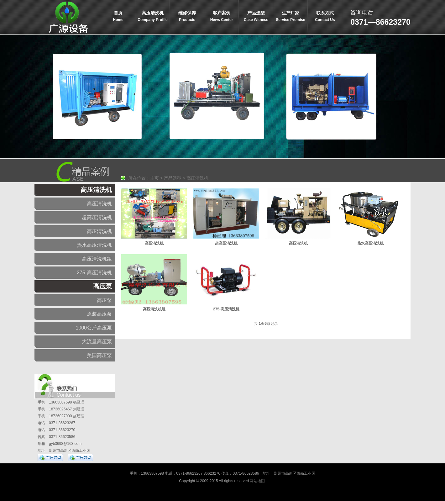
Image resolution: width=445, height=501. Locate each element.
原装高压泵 (99, 314)
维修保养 (187, 16)
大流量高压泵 (97, 341)
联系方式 (325, 16)
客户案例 (221, 16)
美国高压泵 (99, 355)
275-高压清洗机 (94, 272)
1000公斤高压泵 (94, 327)
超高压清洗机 (97, 217)
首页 (118, 16)
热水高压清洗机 (94, 245)
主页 (154, 178)
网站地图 (257, 481)
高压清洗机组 (97, 258)
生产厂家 (290, 16)
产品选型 (256, 16)
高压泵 (102, 286)
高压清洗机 (152, 16)
